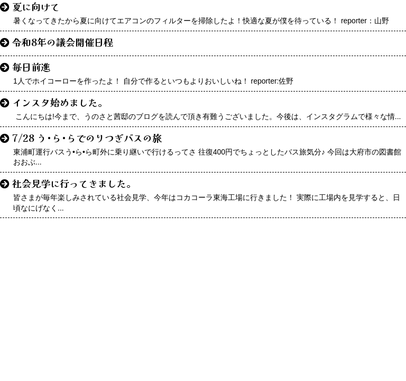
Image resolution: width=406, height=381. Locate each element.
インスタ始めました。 (59, 102)
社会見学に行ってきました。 (74, 183)
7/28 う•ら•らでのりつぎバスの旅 (87, 137)
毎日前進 (31, 67)
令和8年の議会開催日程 (62, 42)
